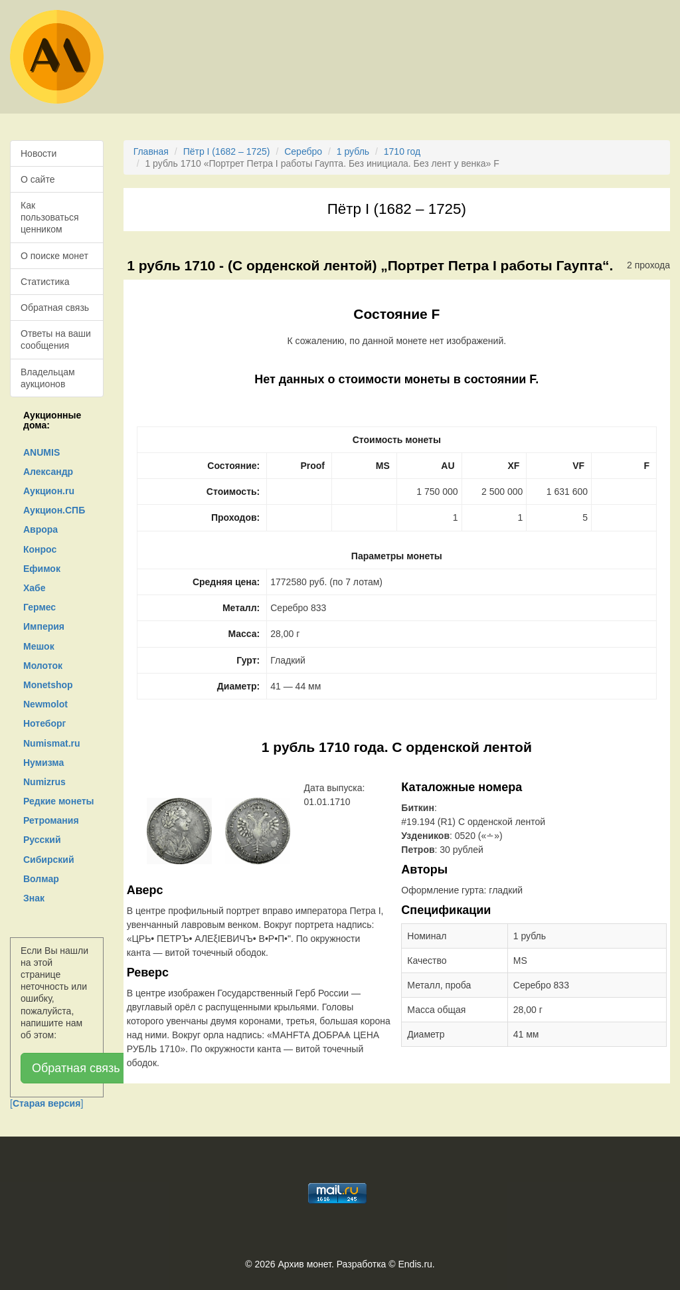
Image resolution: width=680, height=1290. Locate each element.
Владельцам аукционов (48, 378)
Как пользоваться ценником (50, 217)
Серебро (303, 151)
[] (46, 1103)
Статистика (45, 281)
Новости (38, 153)
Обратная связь (55, 307)
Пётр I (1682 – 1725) (226, 151)
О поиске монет (54, 255)
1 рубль (353, 151)
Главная (151, 151)
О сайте (37, 179)
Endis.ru (415, 1264)
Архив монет (304, 1264)
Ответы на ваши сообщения (56, 339)
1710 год (402, 151)
